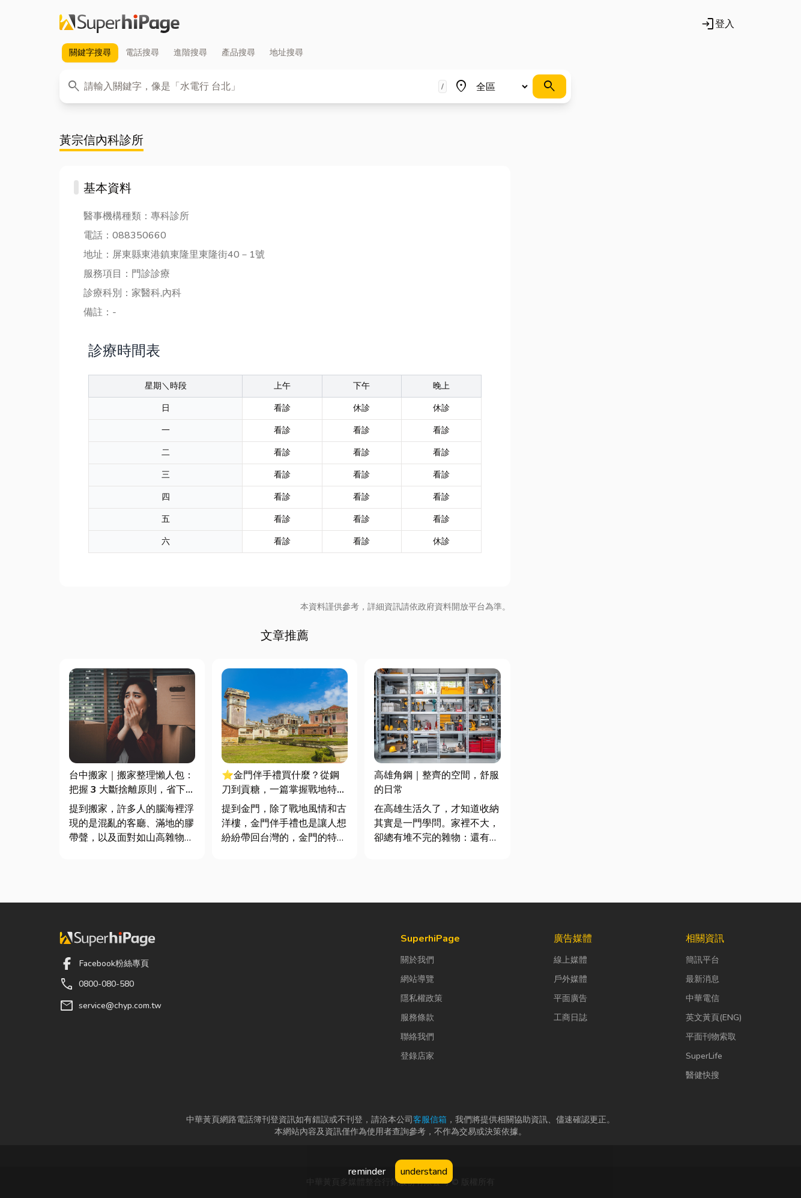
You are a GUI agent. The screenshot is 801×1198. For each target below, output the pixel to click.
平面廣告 (570, 998)
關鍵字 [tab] (90, 53)
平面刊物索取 (711, 1036)
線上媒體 (570, 960)
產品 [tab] (238, 53)
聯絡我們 (417, 1036)
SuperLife (704, 1056)
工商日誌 (570, 1017)
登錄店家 (417, 1056)
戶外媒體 (570, 979)
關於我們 (417, 960)
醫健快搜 (702, 1075)
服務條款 (417, 1017)
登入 (717, 24)
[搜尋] (549, 86)
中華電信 (702, 998)
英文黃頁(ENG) (714, 1017)
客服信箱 (430, 1119)
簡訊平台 (702, 960)
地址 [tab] (286, 53)
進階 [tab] (190, 53)
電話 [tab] (142, 53)
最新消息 (702, 979)
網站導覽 (417, 979)
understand (423, 1171)
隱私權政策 (421, 998)
